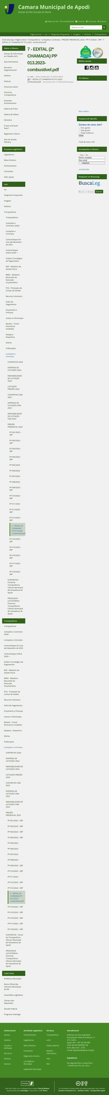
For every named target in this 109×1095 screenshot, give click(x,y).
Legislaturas (29, 1040)
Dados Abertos (53, 1045)
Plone (45, 1090)
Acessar (103, 21)
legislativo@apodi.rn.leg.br (83, 1050)
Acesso (7, 1035)
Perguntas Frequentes (60, 34)
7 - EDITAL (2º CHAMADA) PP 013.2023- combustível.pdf (45, 80)
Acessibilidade (68, 21)
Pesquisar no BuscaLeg (89, 176)
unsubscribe (84, 169)
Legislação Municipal (32, 1069)
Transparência (100, 34)
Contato (81, 21)
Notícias (87, 34)
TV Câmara (84, 78)
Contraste (92, 21)
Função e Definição (8, 1046)
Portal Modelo (43, 1088)
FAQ (48, 1058)
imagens (76, 34)
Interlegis (24, 1090)
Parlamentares (30, 1035)
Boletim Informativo (51, 1052)
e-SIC (49, 1040)
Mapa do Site (53, 21)
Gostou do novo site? (90, 125)
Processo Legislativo (13, 149)
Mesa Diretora (30, 1045)
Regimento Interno (32, 1056)
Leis (6, 184)
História (7, 1040)
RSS (48, 1064)
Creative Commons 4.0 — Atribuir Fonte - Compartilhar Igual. (81, 1090)
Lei (46, 34)
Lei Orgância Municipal (29, 1062)
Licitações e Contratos (51, 39)
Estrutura (8, 1053)
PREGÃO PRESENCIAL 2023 (73, 39)
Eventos (7, 1064)
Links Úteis (9, 973)
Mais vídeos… (84, 111)
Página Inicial (35, 34)
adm (31, 77)
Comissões (28, 1050)
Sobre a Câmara (11, 48)
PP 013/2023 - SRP (93, 39)
